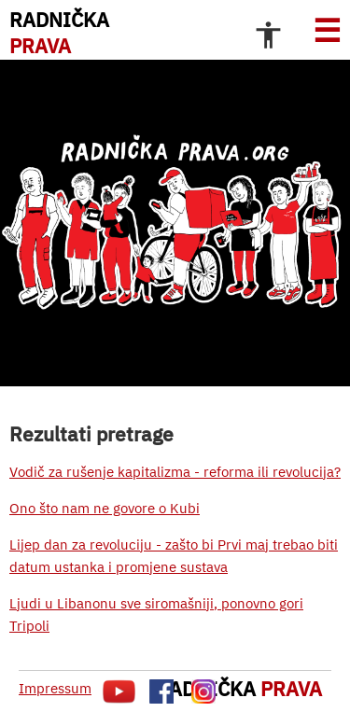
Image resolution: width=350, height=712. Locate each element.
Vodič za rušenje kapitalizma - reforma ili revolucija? (175, 472)
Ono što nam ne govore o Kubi (104, 508)
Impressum (55, 688)
